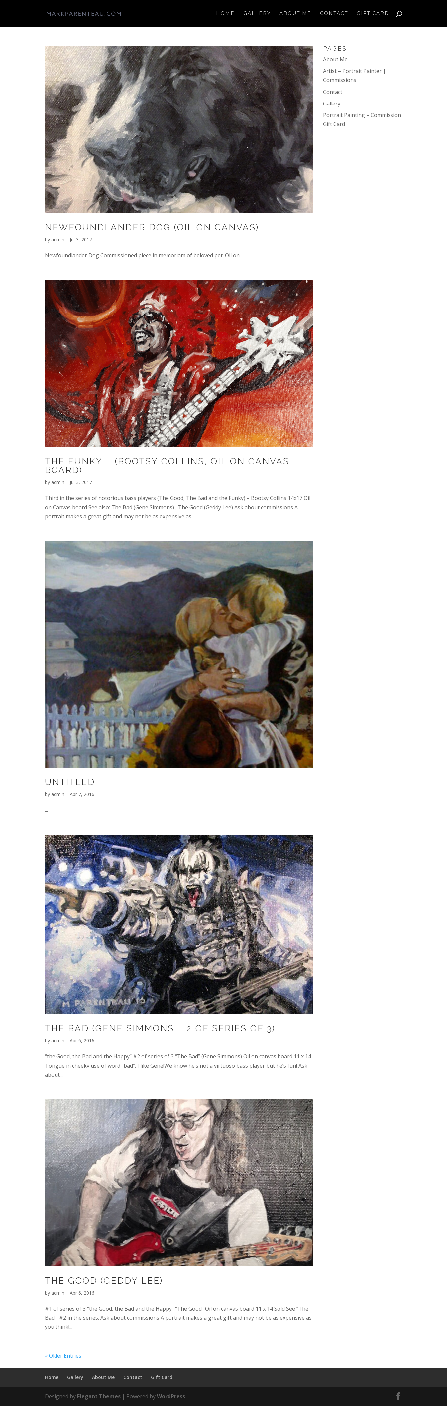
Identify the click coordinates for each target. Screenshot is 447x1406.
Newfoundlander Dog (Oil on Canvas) (152, 227)
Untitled (70, 782)
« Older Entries (63, 1355)
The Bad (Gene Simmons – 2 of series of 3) (160, 1028)
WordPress (171, 1396)
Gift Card (373, 13)
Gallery (257, 13)
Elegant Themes (99, 1396)
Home (225, 13)
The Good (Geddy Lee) (104, 1281)
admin (57, 239)
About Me (295, 13)
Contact (334, 13)
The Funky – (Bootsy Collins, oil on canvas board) (167, 466)
